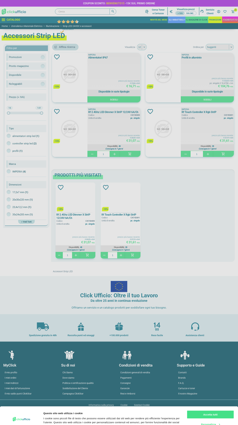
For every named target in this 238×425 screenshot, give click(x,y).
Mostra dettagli (52, 418)
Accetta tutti (210, 397)
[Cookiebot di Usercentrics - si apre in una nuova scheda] (21, 418)
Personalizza (210, 407)
